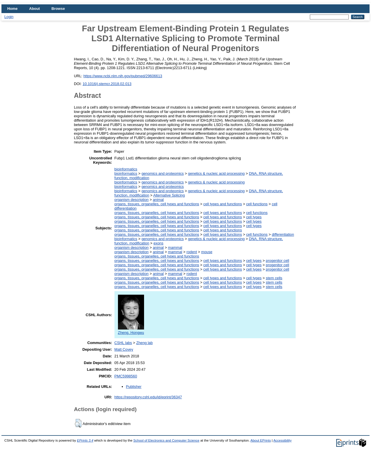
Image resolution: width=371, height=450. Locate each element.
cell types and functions (222, 204)
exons (158, 243)
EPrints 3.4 (85, 440)
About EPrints (260, 440)
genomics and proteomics (162, 173)
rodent (191, 252)
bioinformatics (125, 169)
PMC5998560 (125, 376)
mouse (206, 252)
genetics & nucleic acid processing (216, 173)
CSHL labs (123, 343)
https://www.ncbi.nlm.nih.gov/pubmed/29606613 (122, 76)
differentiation (283, 234)
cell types (253, 217)
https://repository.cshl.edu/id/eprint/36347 (148, 397)
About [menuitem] (34, 8)
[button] (78, 423)
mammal (175, 247)
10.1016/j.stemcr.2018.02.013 (107, 84)
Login (8, 17)
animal (158, 199)
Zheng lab (144, 343)
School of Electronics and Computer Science (166, 440)
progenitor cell (277, 260)
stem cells (274, 278)
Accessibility (282, 440)
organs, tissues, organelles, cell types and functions (156, 204)
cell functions (257, 204)
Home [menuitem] (12, 8)
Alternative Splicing (169, 195)
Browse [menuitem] (58, 8)
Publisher (133, 386)
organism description (131, 199)
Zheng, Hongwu (131, 330)
